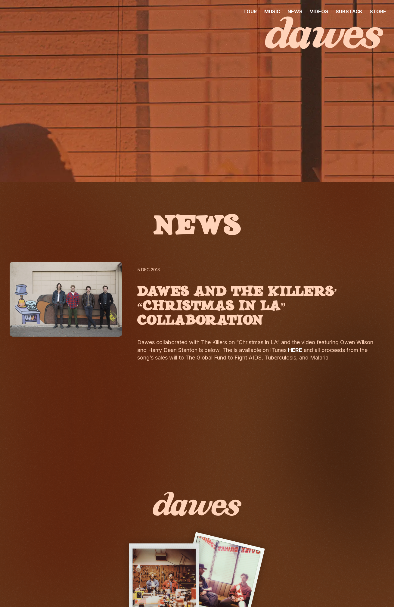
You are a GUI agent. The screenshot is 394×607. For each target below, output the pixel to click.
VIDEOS (319, 11)
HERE (295, 350)
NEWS (294, 11)
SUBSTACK (349, 11)
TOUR (250, 11)
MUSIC (272, 11)
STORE (378, 11)
